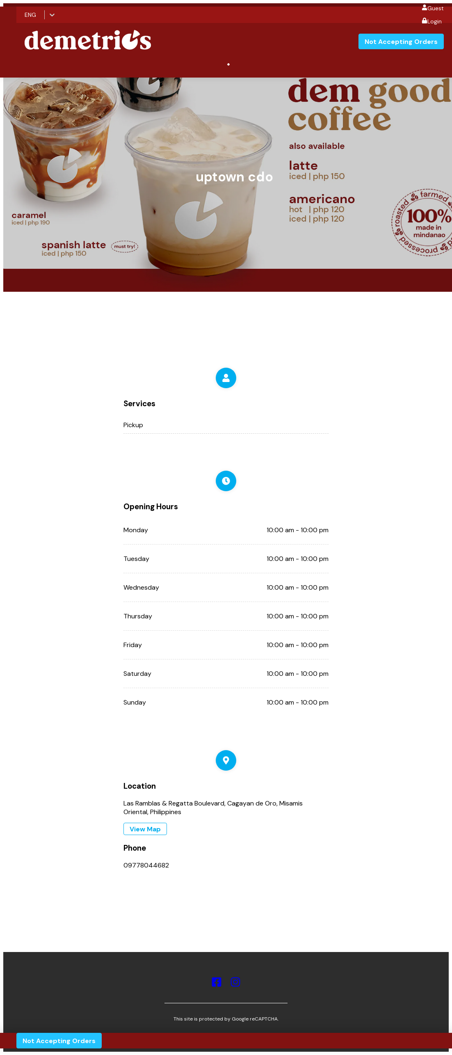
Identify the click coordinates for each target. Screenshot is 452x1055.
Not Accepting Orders (401, 41)
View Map (145, 829)
